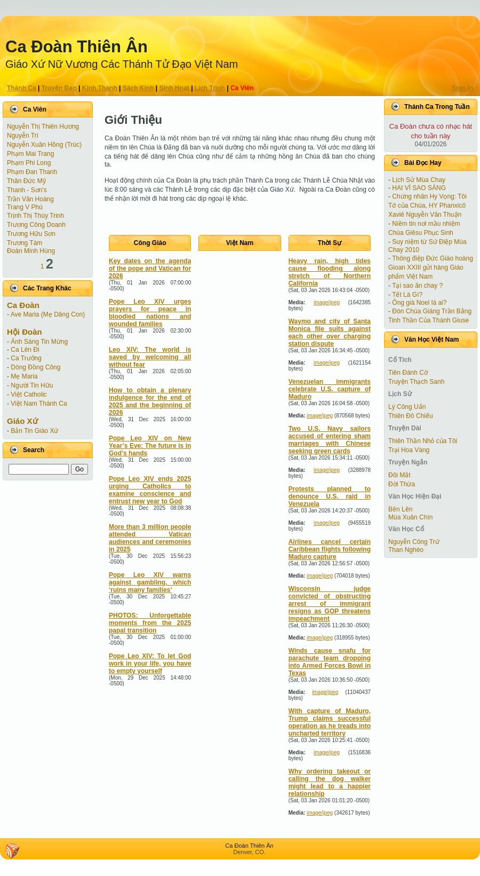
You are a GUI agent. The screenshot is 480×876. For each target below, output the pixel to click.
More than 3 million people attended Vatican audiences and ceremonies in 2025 (150, 538)
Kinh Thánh (99, 88)
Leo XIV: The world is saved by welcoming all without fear (150, 357)
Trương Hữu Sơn (31, 234)
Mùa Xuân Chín (410, 517)
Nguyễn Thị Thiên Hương (43, 126)
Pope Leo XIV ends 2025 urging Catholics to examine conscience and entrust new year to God (150, 490)
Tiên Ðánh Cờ (408, 372)
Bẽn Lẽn (400, 509)
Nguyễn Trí (22, 135)
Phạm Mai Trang (30, 153)
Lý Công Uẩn (407, 407)
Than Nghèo (405, 550)
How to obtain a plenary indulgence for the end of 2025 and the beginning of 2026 (150, 401)
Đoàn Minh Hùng (31, 251)
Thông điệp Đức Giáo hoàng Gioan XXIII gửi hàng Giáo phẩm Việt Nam (430, 267)
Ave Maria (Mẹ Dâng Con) (48, 314)
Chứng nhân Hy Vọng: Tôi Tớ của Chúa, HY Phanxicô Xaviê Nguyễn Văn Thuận (427, 205)
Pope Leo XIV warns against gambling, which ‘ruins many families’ (150, 582)
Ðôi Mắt (399, 475)
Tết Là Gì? (407, 294)
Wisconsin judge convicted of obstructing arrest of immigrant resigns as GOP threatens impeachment (330, 603)
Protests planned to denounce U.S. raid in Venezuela (330, 496)
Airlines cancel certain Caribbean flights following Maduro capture (330, 549)
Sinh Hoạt (174, 88)
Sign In (462, 88)
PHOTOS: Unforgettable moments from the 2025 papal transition (150, 623)
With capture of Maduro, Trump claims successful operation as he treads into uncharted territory (330, 722)
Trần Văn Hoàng (30, 199)
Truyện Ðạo (59, 88)
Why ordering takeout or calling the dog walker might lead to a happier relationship (330, 783)
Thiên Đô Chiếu (410, 416)
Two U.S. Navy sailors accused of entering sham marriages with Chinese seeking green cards (330, 440)
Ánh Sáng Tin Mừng (39, 341)
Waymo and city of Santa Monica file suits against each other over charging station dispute (330, 333)
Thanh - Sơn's (27, 190)
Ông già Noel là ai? (419, 302)
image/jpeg (327, 302)
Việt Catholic (28, 394)
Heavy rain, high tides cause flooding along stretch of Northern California (330, 272)
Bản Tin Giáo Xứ (34, 431)
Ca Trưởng (26, 358)
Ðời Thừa (401, 484)
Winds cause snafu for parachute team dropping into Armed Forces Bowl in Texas (330, 662)
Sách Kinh (138, 88)
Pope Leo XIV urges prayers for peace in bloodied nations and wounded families (150, 313)
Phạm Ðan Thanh (32, 172)
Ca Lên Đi (25, 349)
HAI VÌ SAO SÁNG (419, 188)
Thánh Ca (21, 88)
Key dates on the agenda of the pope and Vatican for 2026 (150, 268)
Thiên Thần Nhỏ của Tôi (422, 441)
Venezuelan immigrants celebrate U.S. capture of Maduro (330, 389)
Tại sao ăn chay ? (417, 285)
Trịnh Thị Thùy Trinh (35, 215)
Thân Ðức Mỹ (26, 181)
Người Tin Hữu (32, 385)
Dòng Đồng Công (35, 367)
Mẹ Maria (24, 376)
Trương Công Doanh (36, 224)
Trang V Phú (25, 207)
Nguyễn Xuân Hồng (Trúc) (44, 144)
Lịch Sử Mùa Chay (418, 180)
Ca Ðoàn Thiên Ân (76, 46)
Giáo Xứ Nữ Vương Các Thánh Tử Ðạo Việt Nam (121, 64)
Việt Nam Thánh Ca (39, 403)
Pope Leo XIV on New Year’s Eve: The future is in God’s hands (150, 446)
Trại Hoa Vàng (408, 450)
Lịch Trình (210, 88)
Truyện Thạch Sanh (416, 381)
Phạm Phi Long (29, 163)
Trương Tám (24, 243)
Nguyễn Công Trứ (413, 542)
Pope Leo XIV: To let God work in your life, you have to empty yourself (150, 663)
